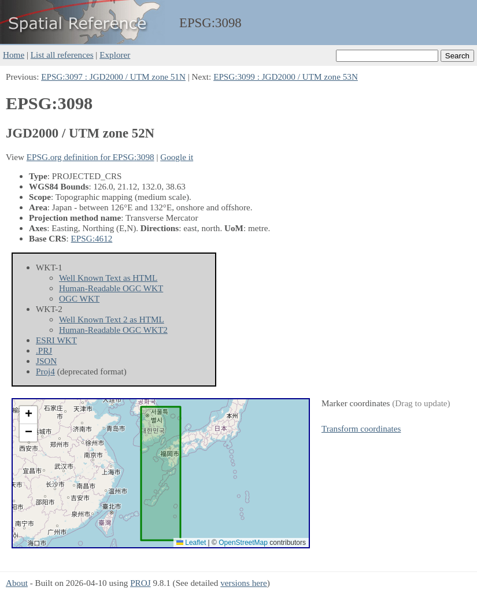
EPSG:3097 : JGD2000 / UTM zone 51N (113, 76)
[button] (28, 415)
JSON (46, 361)
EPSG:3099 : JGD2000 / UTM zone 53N (285, 76)
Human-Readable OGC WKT (111, 288)
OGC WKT (79, 298)
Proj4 (45, 371)
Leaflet (191, 543)
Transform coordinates (361, 428)
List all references (62, 55)
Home (13, 55)
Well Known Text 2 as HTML (111, 319)
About (17, 583)
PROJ (140, 583)
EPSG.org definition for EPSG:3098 (90, 157)
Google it (176, 157)
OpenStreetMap (243, 543)
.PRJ (44, 350)
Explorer (114, 55)
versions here (243, 583)
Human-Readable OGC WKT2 (113, 330)
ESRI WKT (56, 340)
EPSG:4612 (92, 238)
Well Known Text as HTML (108, 278)
